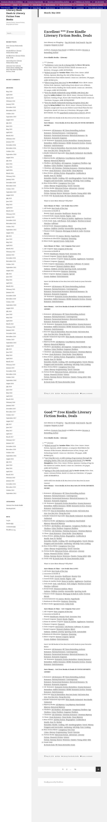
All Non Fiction (59, 173)
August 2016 (10, 459)
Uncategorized (10, 508)
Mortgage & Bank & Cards (73, 231)
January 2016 (10, 481)
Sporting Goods (80, 228)
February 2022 (10, 252)
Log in (8, 520)
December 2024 (11, 145)
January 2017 (10, 443)
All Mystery (60, 158)
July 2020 (9, 311)
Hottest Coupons (62, 274)
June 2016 (9, 465)
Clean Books (66, 170)
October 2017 (10, 415)
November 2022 (11, 223)
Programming (61, 186)
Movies (67, 236)
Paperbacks (75, 236)
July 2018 (9, 387)
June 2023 (9, 201)
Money (90, 178)
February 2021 (10, 289)
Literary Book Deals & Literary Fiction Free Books (15, 14)
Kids (89, 193)
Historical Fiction (61, 188)
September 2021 (11, 267)
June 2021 (9, 277)
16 (75, 768)
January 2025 (10, 142)
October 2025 (10, 113)
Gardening (68, 181)
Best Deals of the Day (60, 208)
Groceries (58, 213)
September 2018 (11, 380)
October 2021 (10, 264)
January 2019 (10, 368)
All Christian (57, 168)
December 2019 (11, 333)
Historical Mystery (58, 160)
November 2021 (11, 261)
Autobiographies (75, 178)
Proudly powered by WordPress (53, 782)
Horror (59, 193)
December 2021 (11, 258)
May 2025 (9, 129)
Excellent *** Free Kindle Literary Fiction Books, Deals (68, 33)
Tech (54, 221)
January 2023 (10, 217)
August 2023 (10, 195)
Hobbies (53, 276)
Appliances (79, 218)
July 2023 (9, 198)
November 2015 (11, 487)
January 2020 (10, 330)
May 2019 (9, 355)
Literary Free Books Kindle (14, 505)
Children (54, 228)
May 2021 (9, 280)
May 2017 (9, 431)
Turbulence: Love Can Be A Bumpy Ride (60, 65)
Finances (58, 231)
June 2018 (9, 390)
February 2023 (10, 214)
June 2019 (9, 352)
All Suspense (66, 163)
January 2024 (10, 179)
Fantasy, (53, 193)
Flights (68, 216)
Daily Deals (69, 241)
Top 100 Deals (70, 42)
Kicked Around (50, 72)
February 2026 (10, 101)
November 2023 (11, 186)
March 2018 (10, 399)
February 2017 (10, 440)
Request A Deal (57, 45)
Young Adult (82, 193)
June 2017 (9, 427)
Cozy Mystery (70, 158)
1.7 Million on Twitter (82, 2)
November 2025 (11, 110)
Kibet (58, 393)
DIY (66, 178)
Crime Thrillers (57, 165)
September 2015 (11, 493)
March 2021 (10, 286)
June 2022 (9, 239)
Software (54, 223)
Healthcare (67, 213)
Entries (9, 524)
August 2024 (10, 157)
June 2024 (9, 164)
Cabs (73, 216)
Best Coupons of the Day (63, 249)
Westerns (66, 193)
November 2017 (11, 412)
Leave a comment (87, 393)
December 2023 (11, 183)
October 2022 (10, 226)
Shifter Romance (59, 143)
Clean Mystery (77, 170)
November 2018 (11, 374)
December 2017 (11, 409)
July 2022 (9, 236)
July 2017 (9, 424)
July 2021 (9, 274)
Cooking (61, 178)
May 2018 (9, 393)
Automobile (69, 228)
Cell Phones (61, 221)
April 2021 (9, 283)
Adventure (73, 188)
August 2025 (10, 120)
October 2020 (10, 302)
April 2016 (9, 471)
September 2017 (11, 418)
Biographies (70, 173)
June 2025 (9, 126)
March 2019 (10, 362)
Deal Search (80, 42)
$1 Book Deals (58, 196)
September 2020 (11, 305)
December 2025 (11, 107)
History (52, 186)
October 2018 (10, 377)
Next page (98, 769)
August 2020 (10, 308)
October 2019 (10, 340)
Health (54, 178)
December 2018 (11, 371)
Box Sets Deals (71, 148)
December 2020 (11, 296)
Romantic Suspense (59, 138)
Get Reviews (99, 2)
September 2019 (11, 343)
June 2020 (9, 314)
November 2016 (11, 449)
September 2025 (11, 117)
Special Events (59, 241)
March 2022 (10, 248)
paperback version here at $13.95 (72, 113)
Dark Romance (57, 145)
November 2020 (11, 299)
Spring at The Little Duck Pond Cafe (58, 470)
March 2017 (10, 437)
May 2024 (9, 167)
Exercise (76, 186)
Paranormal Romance (60, 135)
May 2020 (9, 318)
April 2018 (9, 396)
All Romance (57, 130)
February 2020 (10, 327)
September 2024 (11, 154)
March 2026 (10, 98)
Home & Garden (68, 218)
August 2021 (10, 270)
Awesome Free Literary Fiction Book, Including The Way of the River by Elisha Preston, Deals (14, 68)
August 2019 (10, 346)
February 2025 (10, 139)
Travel (84, 178)
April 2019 (9, 358)
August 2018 (10, 383)
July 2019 (9, 349)
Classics (73, 193)
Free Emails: (6, 8)
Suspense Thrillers (71, 165)
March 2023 (10, 211)
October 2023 (10, 189)
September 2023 (11, 192)
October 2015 (10, 490)
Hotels (62, 216)
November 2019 (11, 336)
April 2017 (9, 434)
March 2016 (10, 475)
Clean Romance (55, 170)
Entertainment (62, 276)
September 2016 (11, 456)
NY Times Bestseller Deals (74, 196)
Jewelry (61, 228)
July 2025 (9, 123)
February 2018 (10, 402)
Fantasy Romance (58, 133)
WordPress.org (10, 530)
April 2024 (9, 170)
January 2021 (10, 292)
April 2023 (9, 208)
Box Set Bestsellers (58, 148)
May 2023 (9, 205)
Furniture (87, 218)
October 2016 (10, 453)
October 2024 (10, 151)
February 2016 (10, 478)
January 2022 (10, 255)
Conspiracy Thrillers (79, 163)
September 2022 (11, 230)
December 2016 (11, 446)
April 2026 (9, 95)
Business (64, 238)
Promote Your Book (58, 50)
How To (53, 175)
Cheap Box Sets (64, 150)
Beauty (74, 213)
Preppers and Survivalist (53, 181)
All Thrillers (56, 163)
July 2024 (9, 161)
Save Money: (6, 5)
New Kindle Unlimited (74, 153)
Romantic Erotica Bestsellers (66, 140)
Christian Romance (70, 168)
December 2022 (11, 220)
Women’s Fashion (60, 226)
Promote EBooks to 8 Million (12, 2)
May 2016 (9, 468)
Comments (11, 527)
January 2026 (10, 104)
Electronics (59, 264)
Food (52, 213)
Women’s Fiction (56, 191)
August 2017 (10, 421)
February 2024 (10, 176)
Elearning (72, 238)
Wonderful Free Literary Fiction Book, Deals (13, 52)
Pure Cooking (85, 181)
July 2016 (9, 462)
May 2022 (9, 242)
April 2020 (9, 321)
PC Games (60, 236)
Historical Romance (77, 135)
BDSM (68, 143)
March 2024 (10, 173)
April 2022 (9, 245)
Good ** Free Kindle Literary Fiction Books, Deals (67, 414)
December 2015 (11, 484)
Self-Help (76, 181)
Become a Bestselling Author (58, 2)
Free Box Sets (53, 150)
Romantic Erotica (78, 143)
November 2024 (11, 148)
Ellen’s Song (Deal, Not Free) (55, 82)
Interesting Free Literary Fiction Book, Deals (14, 62)
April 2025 (9, 132)
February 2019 (10, 365)
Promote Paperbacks (35, 2)
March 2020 (10, 324)
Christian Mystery (85, 168)
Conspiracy (62, 183)
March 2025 (10, 135)
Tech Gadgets (72, 221)
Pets (79, 213)
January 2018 (10, 405)
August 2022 (10, 233)
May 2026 (9, 91)
